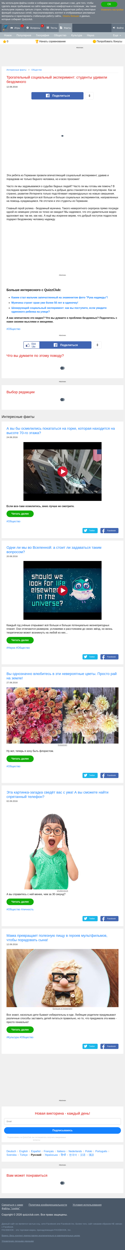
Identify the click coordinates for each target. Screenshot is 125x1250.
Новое (8, 35)
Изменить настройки (112, 9)
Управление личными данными (18, 1241)
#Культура (13, 1037)
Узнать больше (71, 16)
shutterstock (62, 891)
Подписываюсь (62, 1130)
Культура (76, 35)
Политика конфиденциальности (48, 1204)
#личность (27, 909)
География (42, 35)
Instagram (62, 745)
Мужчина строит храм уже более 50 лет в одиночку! (44, 302)
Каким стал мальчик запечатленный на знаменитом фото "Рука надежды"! (59, 297)
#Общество (13, 329)
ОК (109, 4)
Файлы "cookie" (11, 1208)
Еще (115, 35)
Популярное (24, 35)
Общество (60, 35)
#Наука (11, 647)
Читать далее (20, 513)
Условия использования (87, 1204)
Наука (90, 35)
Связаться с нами (12, 1204)
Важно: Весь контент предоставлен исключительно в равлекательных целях (41, 1235)
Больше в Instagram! (62, 1008)
